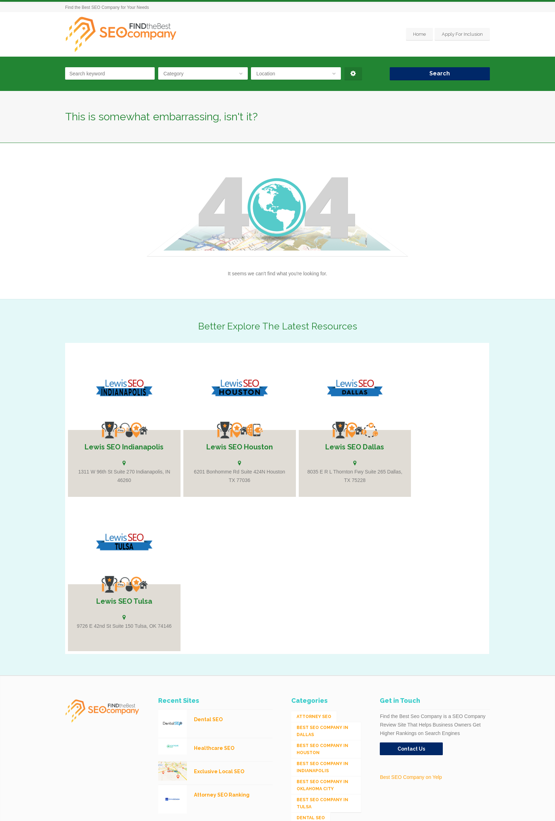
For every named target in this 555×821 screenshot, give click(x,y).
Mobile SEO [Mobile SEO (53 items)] (311, 750)
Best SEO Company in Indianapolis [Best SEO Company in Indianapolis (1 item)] (322, 605)
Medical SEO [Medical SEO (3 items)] (312, 739)
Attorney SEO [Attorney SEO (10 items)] (314, 554)
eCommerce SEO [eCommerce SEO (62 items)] (316, 678)
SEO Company (122, 810)
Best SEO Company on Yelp (411, 615)
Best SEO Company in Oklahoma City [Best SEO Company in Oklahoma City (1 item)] (322, 624)
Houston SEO (151, 810)
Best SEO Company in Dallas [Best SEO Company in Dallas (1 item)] (322, 569)
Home (419, 34)
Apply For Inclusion (462, 34)
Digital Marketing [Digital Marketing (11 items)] (320, 667)
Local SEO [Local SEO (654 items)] (309, 729)
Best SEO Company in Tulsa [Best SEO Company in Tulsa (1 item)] (322, 642)
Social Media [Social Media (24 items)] (312, 761)
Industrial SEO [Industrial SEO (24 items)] (315, 699)
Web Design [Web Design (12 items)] (311, 772)
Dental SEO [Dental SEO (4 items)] (311, 656)
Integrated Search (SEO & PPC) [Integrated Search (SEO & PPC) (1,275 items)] (320, 714)
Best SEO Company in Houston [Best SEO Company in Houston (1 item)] (322, 587)
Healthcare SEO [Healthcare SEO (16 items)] (316, 689)
